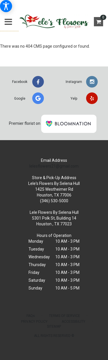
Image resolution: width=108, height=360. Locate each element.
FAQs (30, 316)
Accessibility (73, 322)
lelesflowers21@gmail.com (54, 166)
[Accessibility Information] (6, 6)
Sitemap (54, 326)
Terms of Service (64, 316)
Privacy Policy (34, 322)
